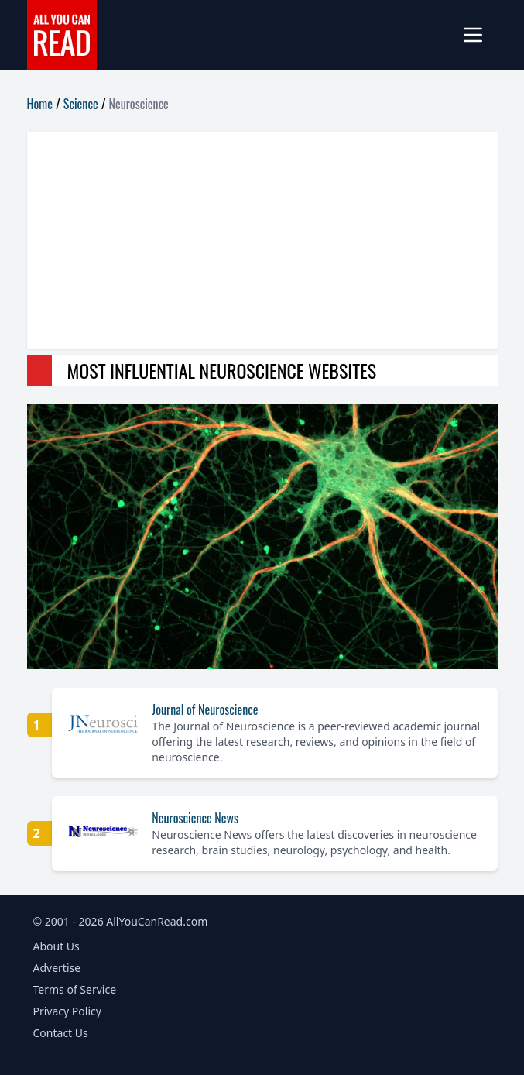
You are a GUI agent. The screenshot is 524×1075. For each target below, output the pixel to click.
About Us (56, 946)
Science (80, 103)
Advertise (57, 967)
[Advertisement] (262, 240)
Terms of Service (75, 989)
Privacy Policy (67, 1011)
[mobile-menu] (479, 34)
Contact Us (60, 1032)
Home (40, 103)
